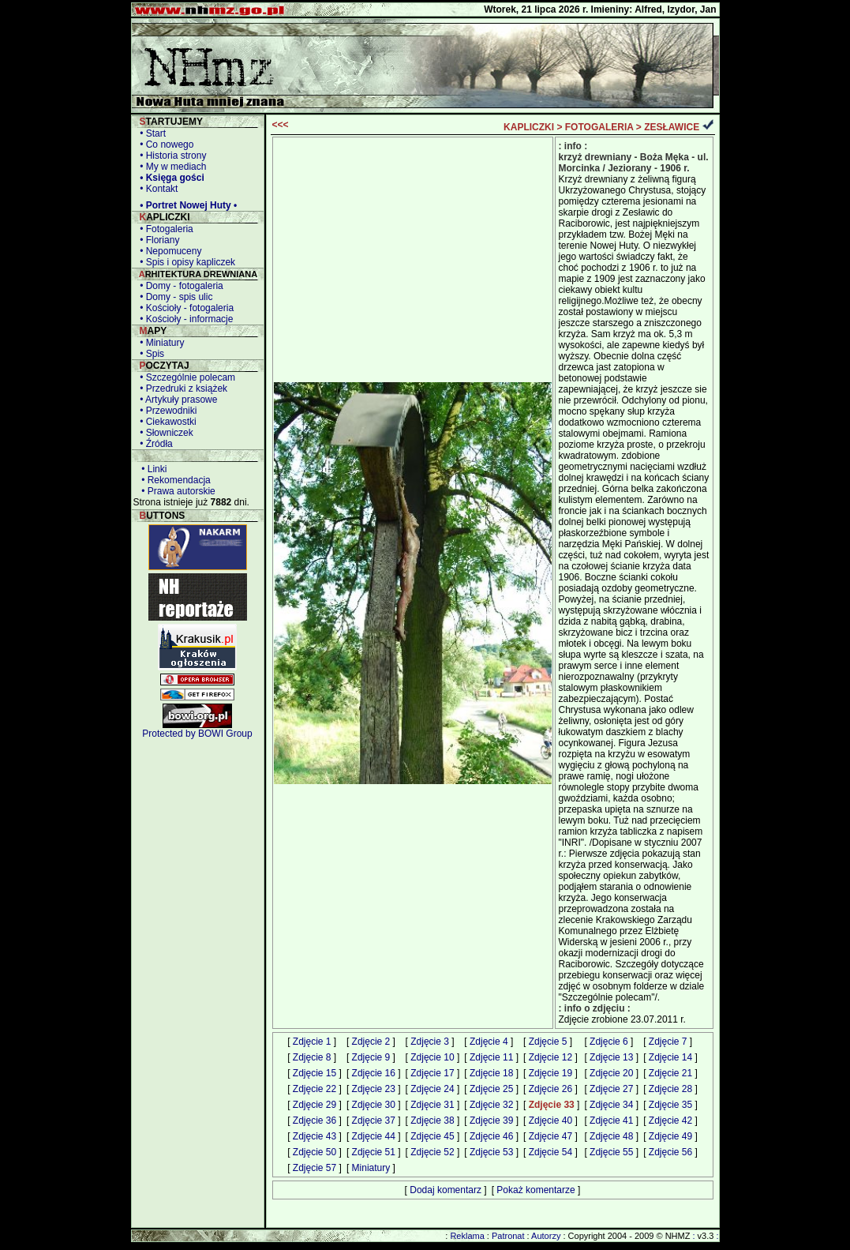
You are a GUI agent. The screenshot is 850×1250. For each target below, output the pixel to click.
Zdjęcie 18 (491, 1073)
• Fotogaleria (164, 229)
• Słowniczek (164, 432)
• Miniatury (160, 342)
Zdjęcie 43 (314, 1136)
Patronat (508, 1236)
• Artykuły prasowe (176, 399)
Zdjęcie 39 (491, 1120)
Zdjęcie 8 (312, 1057)
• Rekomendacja (174, 480)
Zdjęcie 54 (550, 1152)
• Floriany (157, 240)
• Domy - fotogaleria (179, 285)
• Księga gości (169, 177)
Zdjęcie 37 (373, 1120)
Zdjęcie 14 (670, 1057)
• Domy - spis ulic (174, 296)
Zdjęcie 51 (373, 1152)
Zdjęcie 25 (491, 1088)
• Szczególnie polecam (185, 377)
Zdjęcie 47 (550, 1136)
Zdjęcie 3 (429, 1041)
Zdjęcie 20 (611, 1073)
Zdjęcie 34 (611, 1104)
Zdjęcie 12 (550, 1057)
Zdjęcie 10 (432, 1057)
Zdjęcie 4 (489, 1041)
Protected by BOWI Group (197, 733)
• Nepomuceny (168, 251)
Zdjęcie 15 (314, 1073)
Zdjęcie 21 (670, 1073)
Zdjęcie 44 (373, 1136)
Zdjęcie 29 (314, 1104)
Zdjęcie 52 (432, 1152)
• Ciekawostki (166, 421)
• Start (151, 133)
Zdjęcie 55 (611, 1152)
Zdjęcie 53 (491, 1152)
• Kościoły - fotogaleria (184, 307)
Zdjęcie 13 (611, 1057)
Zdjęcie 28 (670, 1088)
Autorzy (545, 1236)
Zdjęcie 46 (491, 1136)
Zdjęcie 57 (314, 1167)
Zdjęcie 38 (432, 1120)
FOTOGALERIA (599, 127)
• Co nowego (164, 144)
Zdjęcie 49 (670, 1136)
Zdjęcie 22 (314, 1088)
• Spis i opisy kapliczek (185, 262)
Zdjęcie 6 (609, 1041)
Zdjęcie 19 (550, 1073)
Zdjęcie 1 (312, 1041)
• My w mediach (171, 166)
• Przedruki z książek (181, 388)
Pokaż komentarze (535, 1190)
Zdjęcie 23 (373, 1088)
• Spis (150, 353)
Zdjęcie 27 (611, 1088)
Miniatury (371, 1167)
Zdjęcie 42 (670, 1120)
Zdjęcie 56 (670, 1152)
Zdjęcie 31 (432, 1104)
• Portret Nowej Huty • (186, 205)
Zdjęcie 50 (314, 1152)
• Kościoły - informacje (184, 319)
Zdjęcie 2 (371, 1041)
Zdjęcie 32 (491, 1104)
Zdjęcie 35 (670, 1104)
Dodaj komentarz (445, 1190)
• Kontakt (156, 188)
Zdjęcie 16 (373, 1073)
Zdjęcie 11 (491, 1057)
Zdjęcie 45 (432, 1136)
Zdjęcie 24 (432, 1088)
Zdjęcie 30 (373, 1104)
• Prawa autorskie (176, 491)
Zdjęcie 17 (432, 1073)
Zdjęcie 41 (611, 1120)
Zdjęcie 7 (668, 1041)
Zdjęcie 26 (550, 1088)
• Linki (152, 469)
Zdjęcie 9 (371, 1057)
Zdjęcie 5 (548, 1041)
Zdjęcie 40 (550, 1120)
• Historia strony (171, 155)
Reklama (467, 1236)
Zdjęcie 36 (314, 1120)
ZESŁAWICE (671, 127)
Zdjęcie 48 (611, 1136)
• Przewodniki (166, 410)
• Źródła (154, 443)
